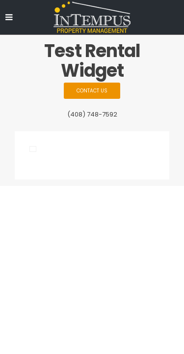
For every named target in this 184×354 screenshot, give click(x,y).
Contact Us (92, 90)
